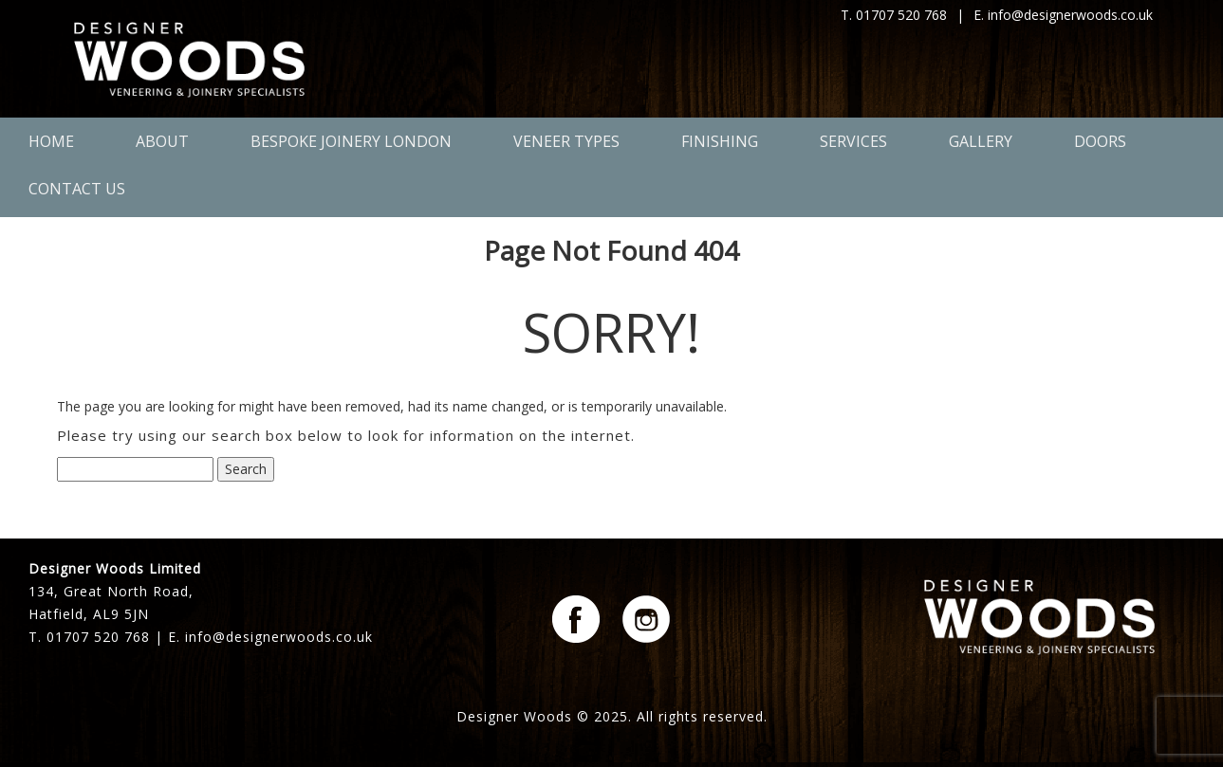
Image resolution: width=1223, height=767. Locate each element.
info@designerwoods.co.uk (279, 637)
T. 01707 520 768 (894, 15)
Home (51, 141)
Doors (1100, 141)
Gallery (980, 141)
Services (853, 141)
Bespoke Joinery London (351, 141)
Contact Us (76, 188)
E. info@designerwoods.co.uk (1063, 15)
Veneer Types (566, 141)
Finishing (719, 141)
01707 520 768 (98, 637)
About (162, 141)
